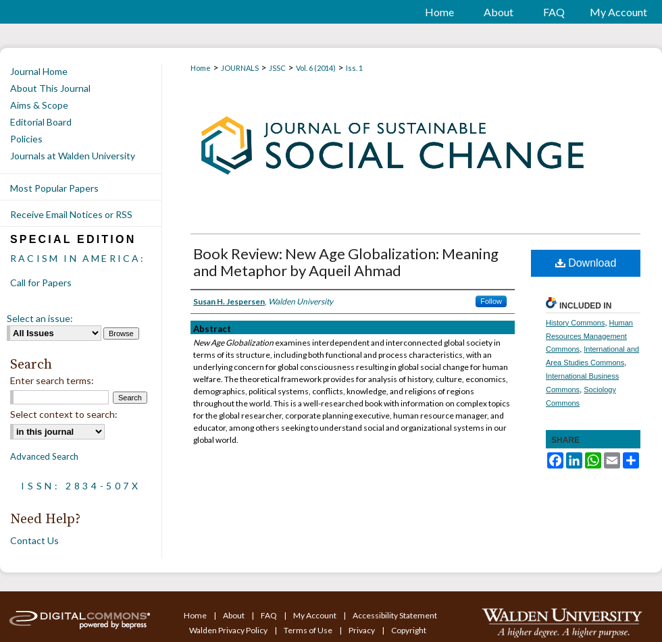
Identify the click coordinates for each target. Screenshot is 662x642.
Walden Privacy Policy (229, 630)
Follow (491, 301)
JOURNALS (240, 67)
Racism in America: (78, 258)
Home (200, 67)
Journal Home (39, 71)
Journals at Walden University (72, 155)
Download (586, 263)
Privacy (362, 630)
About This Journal (50, 88)
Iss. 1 (354, 67)
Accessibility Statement (395, 615)
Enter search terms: (52, 380)
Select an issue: (40, 318)
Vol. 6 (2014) (316, 67)
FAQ (269, 615)
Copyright (408, 630)
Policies (26, 138)
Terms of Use (309, 630)
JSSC (277, 67)
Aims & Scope (39, 105)
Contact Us (34, 540)
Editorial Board (41, 122)
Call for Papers (41, 282)
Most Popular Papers (54, 188)
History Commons (575, 323)
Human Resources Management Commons (589, 336)
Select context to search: (64, 414)
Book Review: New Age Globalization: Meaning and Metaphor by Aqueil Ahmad (346, 261)
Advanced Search (44, 456)
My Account (315, 615)
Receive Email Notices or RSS (71, 214)
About (234, 615)
